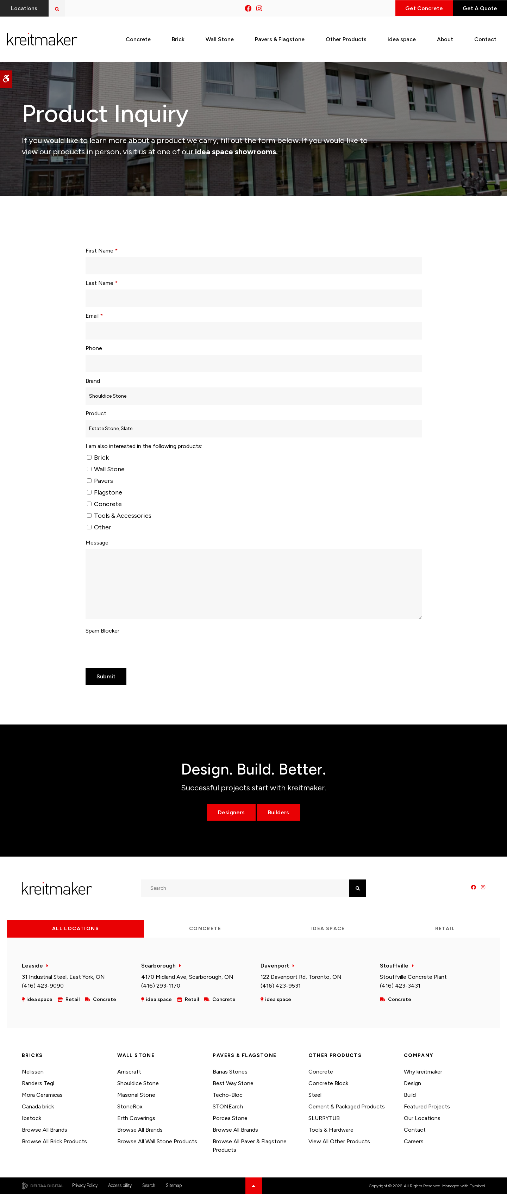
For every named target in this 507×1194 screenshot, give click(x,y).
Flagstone (104, 492)
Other (99, 527)
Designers (231, 812)
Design (412, 1083)
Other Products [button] (346, 38)
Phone (94, 348)
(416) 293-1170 (160, 985)
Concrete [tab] (205, 929)
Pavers (100, 481)
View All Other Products (339, 1141)
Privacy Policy (85, 1185)
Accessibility (120, 1185)
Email (94, 315)
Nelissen (33, 1071)
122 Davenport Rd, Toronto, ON (301, 977)
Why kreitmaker (423, 1071)
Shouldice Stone (138, 1083)
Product (96, 413)
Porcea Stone (230, 1118)
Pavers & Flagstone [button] (280, 38)
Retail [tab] (445, 929)
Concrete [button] (138, 38)
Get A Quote (478, 8)
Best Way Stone (233, 1083)
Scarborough (158, 965)
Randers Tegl (38, 1083)
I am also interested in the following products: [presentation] (144, 446)
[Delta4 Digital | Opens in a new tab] (42, 1186)
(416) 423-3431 (400, 985)
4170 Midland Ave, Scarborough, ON (187, 977)
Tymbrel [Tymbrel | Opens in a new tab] (477, 1185)
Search (148, 1185)
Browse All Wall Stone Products (157, 1141)
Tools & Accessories (119, 516)
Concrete (104, 504)
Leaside (32, 965)
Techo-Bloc (228, 1095)
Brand (93, 381)
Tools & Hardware (330, 1129)
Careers (414, 1141)
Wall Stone (106, 469)
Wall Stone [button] (220, 38)
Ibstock (31, 1118)
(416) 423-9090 (43, 985)
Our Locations (422, 1118)
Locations (24, 8)
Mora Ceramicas (42, 1095)
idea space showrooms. (235, 151)
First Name (102, 250)
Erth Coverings (136, 1118)
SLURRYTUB (324, 1118)
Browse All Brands (44, 1129)
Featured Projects (427, 1106)
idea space (402, 38)
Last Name (102, 283)
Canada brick (38, 1106)
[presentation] (139, 651)
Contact (415, 1129)
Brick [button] (178, 38)
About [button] (445, 38)
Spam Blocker (102, 630)
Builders (278, 812)
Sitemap (174, 1185)
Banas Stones (230, 1071)
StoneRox (130, 1106)
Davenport (275, 965)
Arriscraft (129, 1071)
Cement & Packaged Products (346, 1106)
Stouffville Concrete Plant (413, 977)
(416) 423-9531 (281, 985)
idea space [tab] (328, 929)
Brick (98, 457)
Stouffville (394, 965)
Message (97, 542)
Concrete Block (328, 1083)
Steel (314, 1095)
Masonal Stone (136, 1095)
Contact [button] (485, 38)
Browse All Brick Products (54, 1141)
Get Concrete (420, 8)
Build (410, 1095)
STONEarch (228, 1106)
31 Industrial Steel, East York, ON (63, 977)
